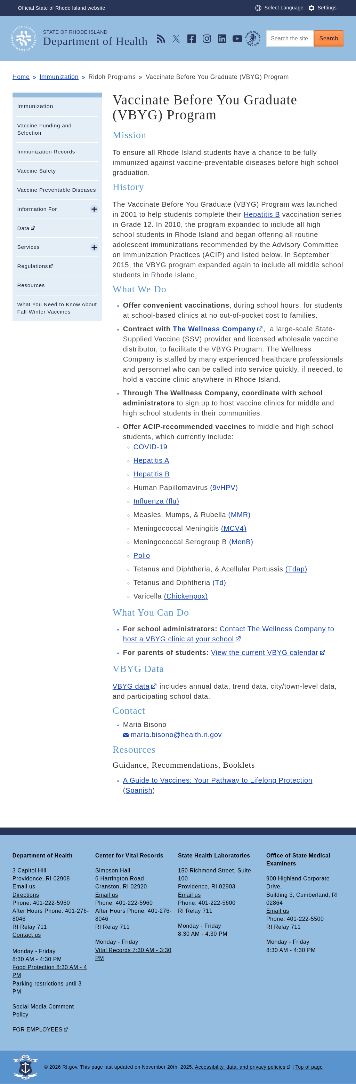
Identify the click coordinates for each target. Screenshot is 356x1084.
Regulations (32, 266)
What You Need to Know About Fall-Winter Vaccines (57, 308)
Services (28, 247)
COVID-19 (151, 447)
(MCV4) (233, 528)
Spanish (139, 790)
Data (23, 228)
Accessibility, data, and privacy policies (240, 1067)
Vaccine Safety (36, 171)
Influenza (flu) (156, 501)
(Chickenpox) (186, 596)
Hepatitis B (262, 214)
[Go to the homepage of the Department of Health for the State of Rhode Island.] (28, 38)
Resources (31, 285)
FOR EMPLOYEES (38, 1029)
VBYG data (131, 686)
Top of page (309, 1067)
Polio (142, 555)
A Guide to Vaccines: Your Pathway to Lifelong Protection (218, 780)
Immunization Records (46, 152)
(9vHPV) (224, 487)
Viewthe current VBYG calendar (264, 652)
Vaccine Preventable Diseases (56, 190)
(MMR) (239, 515)
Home (21, 76)
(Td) (219, 582)
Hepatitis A (151, 460)
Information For (37, 209)
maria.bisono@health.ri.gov (176, 734)
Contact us (27, 935)
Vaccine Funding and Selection (44, 129)
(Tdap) (296, 569)
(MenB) (241, 542)
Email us (24, 886)
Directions (26, 895)
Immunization (59, 76)
